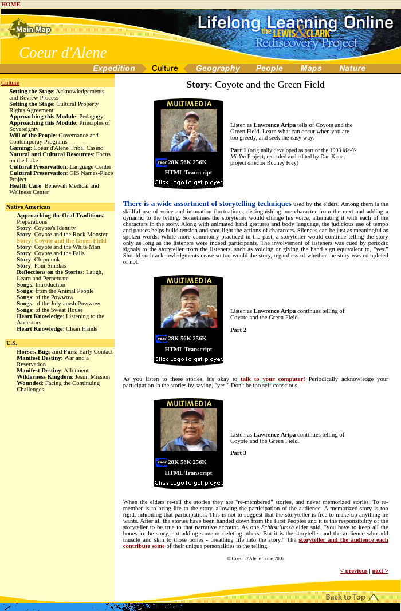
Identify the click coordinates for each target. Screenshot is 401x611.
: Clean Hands (57, 329)
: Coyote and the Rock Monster (62, 234)
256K (200, 162)
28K (173, 162)
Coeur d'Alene (63, 52)
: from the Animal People (55, 291)
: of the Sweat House (49, 310)
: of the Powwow (45, 297)
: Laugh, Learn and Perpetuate (60, 275)
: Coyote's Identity (46, 228)
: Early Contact (65, 351)
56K (185, 162)
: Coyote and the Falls (50, 253)
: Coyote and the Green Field (61, 240)
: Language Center (60, 167)
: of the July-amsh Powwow (58, 303)
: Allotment (53, 370)
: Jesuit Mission (63, 377)
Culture (10, 83)
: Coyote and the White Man (58, 247)
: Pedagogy (56, 116)
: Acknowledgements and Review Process (56, 94)
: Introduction (41, 284)
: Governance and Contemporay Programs (54, 138)
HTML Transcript (189, 172)
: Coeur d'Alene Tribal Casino (56, 148)
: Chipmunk (38, 259)
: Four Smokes (41, 266)
